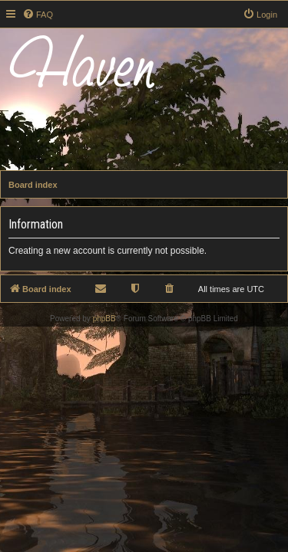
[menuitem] (37, 14)
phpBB (104, 318)
